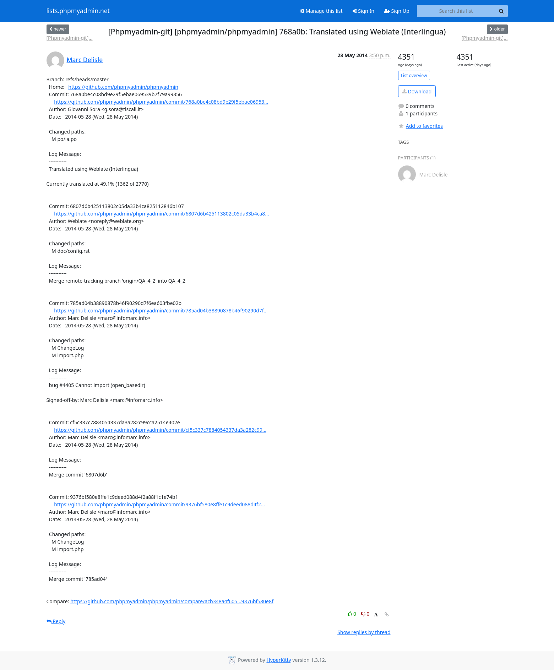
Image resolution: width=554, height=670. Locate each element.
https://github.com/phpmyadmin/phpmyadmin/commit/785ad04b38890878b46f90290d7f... (160, 310)
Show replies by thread (363, 632)
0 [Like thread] (352, 613)
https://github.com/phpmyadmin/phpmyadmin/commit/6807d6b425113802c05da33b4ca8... (161, 213)
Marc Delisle (85, 59)
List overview (414, 75)
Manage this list (321, 10)
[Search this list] (456, 11)
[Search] (501, 11)
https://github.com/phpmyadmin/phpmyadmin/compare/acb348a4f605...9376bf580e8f (171, 601)
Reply (56, 621)
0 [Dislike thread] (365, 613)
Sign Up (396, 10)
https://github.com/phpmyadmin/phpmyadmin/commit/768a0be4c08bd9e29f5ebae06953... (161, 101)
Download (416, 91)
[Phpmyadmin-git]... (70, 37)
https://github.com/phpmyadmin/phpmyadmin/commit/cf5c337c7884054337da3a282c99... (160, 429)
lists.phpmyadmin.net (78, 11)
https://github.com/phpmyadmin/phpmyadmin (123, 86)
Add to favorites (420, 125)
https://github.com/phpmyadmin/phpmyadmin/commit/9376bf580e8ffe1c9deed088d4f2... (159, 504)
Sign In (363, 10)
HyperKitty (278, 660)
